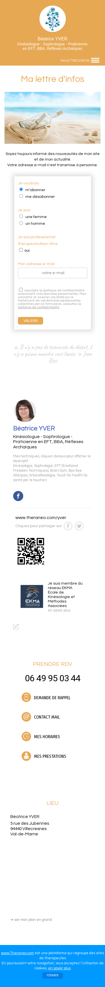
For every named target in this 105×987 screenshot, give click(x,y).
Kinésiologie (22, 466)
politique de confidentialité (38, 307)
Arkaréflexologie (42, 475)
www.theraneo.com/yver (40, 517)
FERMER (53, 975)
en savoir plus (59, 968)
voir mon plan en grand (31, 920)
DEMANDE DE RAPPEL (46, 697)
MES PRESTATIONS (44, 756)
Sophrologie (43, 466)
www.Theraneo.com (17, 953)
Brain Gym (58, 470)
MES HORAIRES (41, 736)
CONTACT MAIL (41, 717)
